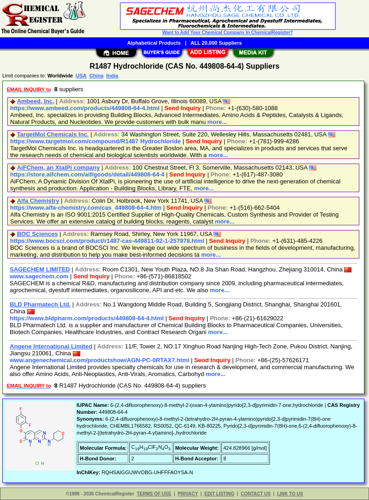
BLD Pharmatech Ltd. (40, 304)
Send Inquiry (183, 108)
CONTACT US (256, 493)
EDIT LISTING (219, 493)
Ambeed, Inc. (35, 101)
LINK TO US (290, 493)
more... (217, 121)
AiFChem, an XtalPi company (58, 167)
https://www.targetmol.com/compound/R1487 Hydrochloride (95, 141)
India (112, 75)
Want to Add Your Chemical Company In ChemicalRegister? (227, 32)
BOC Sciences (37, 233)
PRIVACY (188, 493)
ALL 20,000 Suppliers (216, 43)
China (96, 75)
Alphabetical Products (154, 43)
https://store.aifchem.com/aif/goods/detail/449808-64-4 (87, 174)
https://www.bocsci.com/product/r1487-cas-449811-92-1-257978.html (107, 240)
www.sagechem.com (39, 276)
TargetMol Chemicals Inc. (53, 134)
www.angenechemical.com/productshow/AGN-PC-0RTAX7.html (99, 360)
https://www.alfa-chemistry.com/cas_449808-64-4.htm (85, 207)
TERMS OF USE (154, 493)
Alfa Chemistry (38, 200)
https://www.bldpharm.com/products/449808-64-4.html (87, 318)
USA (81, 75)
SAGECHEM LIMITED (40, 269)
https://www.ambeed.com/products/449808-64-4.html (85, 108)
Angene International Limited (51, 346)
